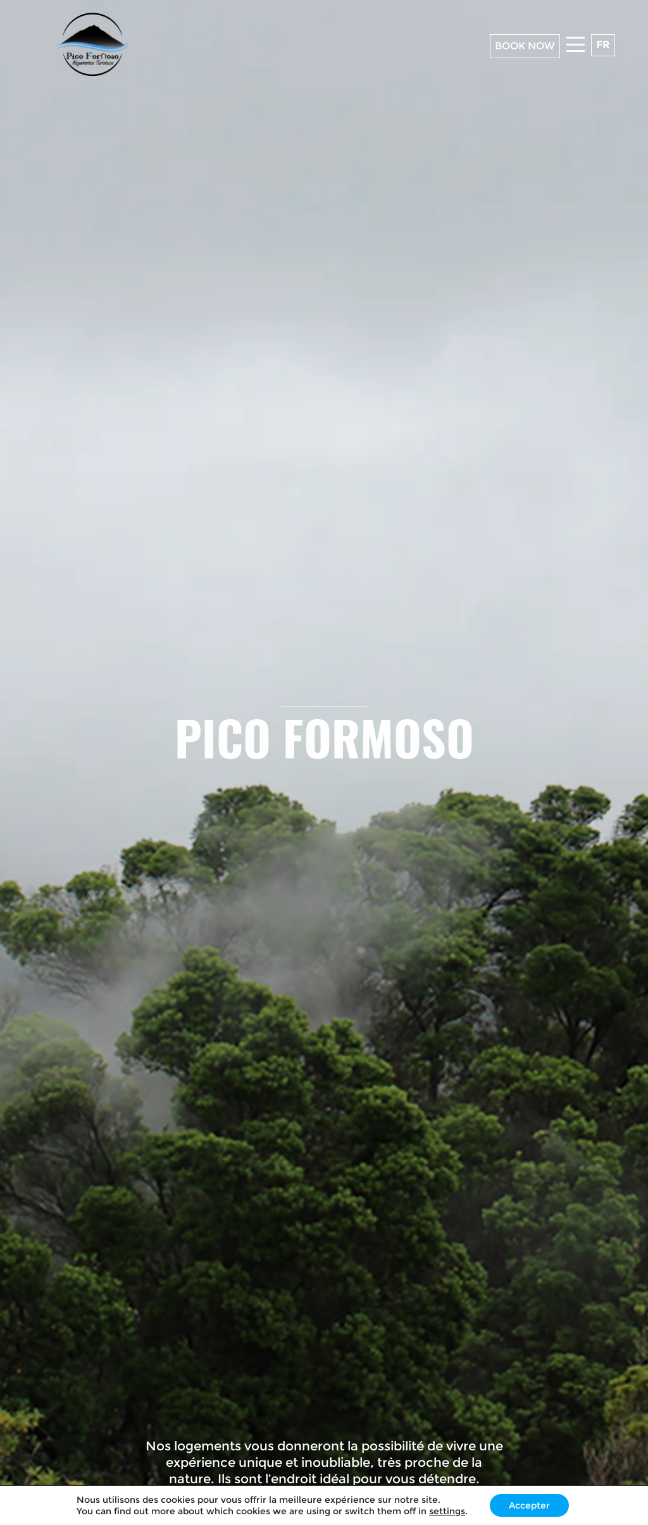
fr (603, 45)
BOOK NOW (525, 46)
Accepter (529, 1505)
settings (447, 1511)
